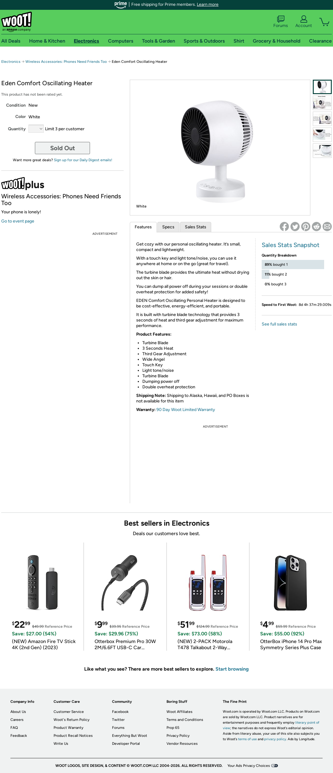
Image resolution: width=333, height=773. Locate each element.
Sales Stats (195, 227)
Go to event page (17, 221)
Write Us (61, 743)
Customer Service (69, 712)
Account (303, 21)
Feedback (18, 735)
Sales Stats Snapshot (291, 245)
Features (143, 227)
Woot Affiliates (179, 712)
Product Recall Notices (73, 735)
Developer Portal (126, 743)
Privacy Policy (177, 735)
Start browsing (232, 669)
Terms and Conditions (184, 720)
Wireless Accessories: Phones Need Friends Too (66, 61)
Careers (17, 720)
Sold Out (62, 148)
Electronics (11, 61)
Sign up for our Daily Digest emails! (83, 160)
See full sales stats (279, 324)
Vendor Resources (182, 743)
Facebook (120, 712)
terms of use (247, 739)
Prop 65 (172, 727)
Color (20, 116)
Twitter (118, 720)
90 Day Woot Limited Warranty (185, 409)
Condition (16, 105)
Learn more (208, 4)
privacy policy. (275, 739)
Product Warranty (68, 727)
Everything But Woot (129, 735)
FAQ (14, 727)
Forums (280, 21)
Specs (168, 227)
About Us (18, 712)
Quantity (17, 128)
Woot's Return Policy (71, 720)
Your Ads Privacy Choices (248, 765)
